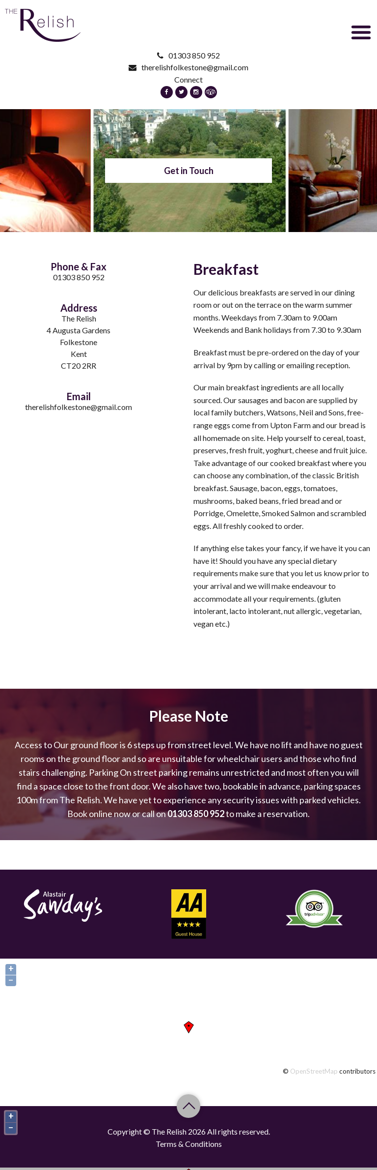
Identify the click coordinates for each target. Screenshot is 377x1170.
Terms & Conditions (189, 1143)
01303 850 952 (188, 55)
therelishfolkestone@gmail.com (188, 67)
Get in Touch (189, 170)
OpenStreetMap (314, 1071)
